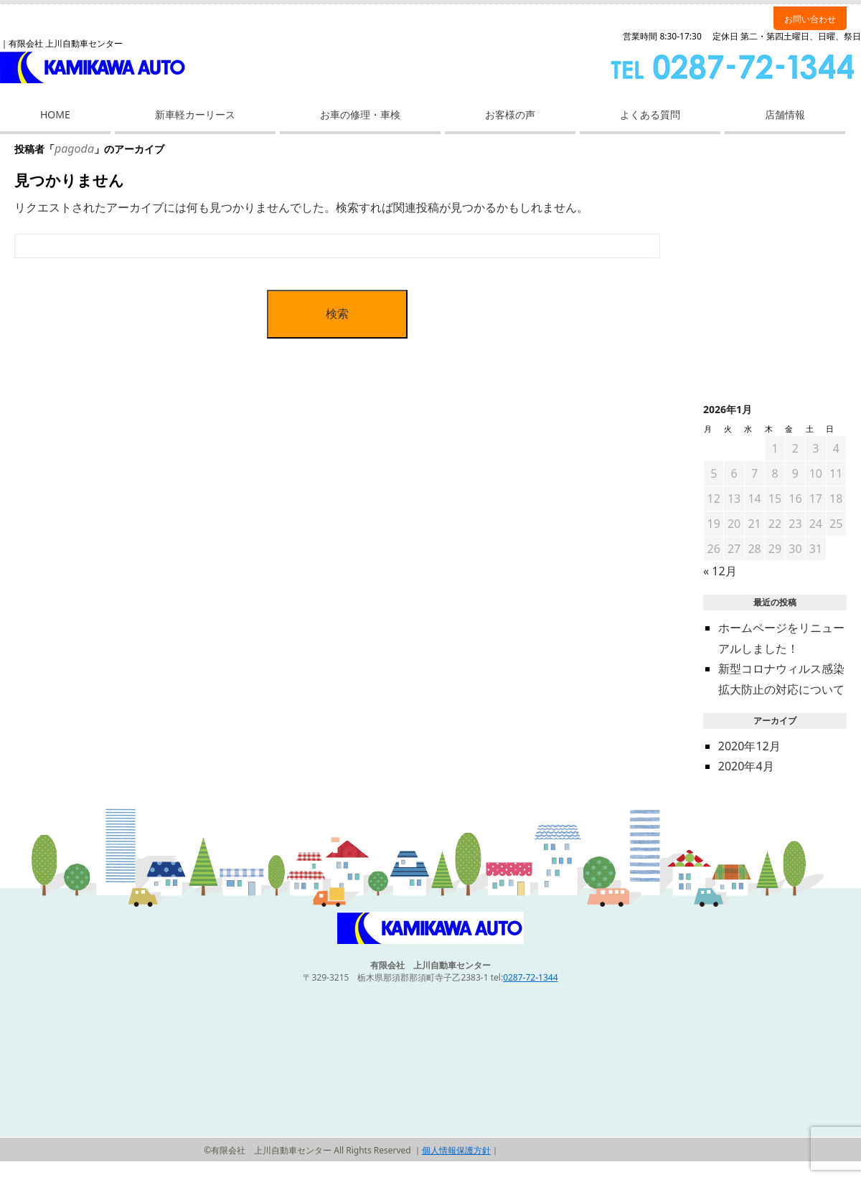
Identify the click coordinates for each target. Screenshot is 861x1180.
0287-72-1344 (530, 977)
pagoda (74, 148)
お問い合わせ (810, 19)
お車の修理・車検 (360, 114)
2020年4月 (746, 766)
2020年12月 (749, 746)
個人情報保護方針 (456, 1150)
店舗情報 (785, 114)
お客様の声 (510, 114)
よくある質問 (650, 114)
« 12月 (720, 571)
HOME (55, 114)
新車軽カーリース (195, 114)
